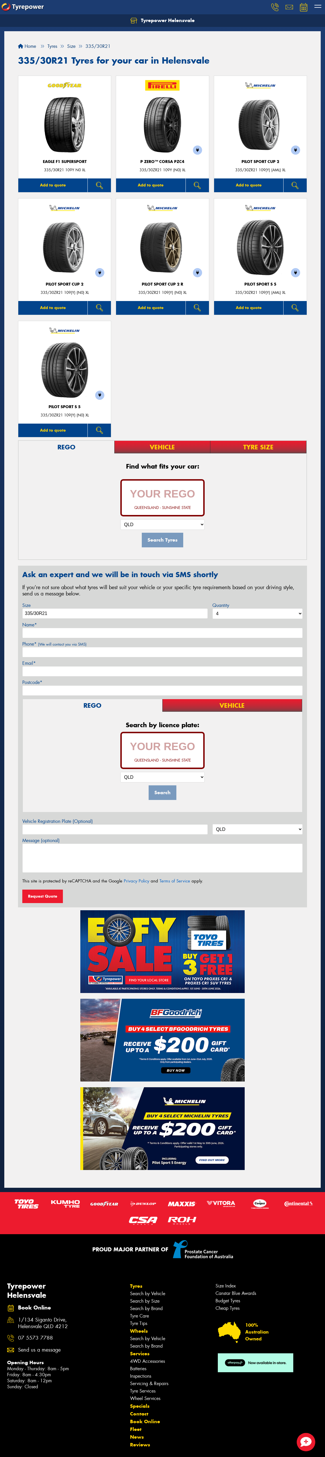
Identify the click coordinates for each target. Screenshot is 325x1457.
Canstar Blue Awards (236, 1293)
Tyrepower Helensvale (162, 20)
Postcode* (32, 682)
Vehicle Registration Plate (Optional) (57, 821)
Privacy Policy (136, 881)
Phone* (54, 644)
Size (26, 605)
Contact (139, 1414)
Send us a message (39, 1350)
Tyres (136, 1286)
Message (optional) (41, 840)
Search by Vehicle (147, 1294)
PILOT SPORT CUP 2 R (162, 284)
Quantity (220, 605)
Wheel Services (145, 1398)
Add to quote (53, 185)
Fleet (135, 1429)
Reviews (140, 1445)
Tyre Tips (138, 1323)
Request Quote (42, 896)
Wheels (139, 1331)
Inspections (140, 1376)
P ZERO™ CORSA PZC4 (162, 161)
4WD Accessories (147, 1361)
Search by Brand (146, 1308)
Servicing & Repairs (149, 1384)
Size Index (226, 1286)
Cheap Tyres (228, 1308)
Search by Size (144, 1301)
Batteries (138, 1369)
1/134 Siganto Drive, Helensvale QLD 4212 (43, 1323)
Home (27, 46)
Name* (29, 625)
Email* (29, 663)
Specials (139, 1406)
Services (139, 1353)
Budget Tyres (228, 1301)
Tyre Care (139, 1316)
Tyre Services (142, 1391)
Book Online (145, 1421)
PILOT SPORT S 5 (260, 284)
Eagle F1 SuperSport (65, 161)
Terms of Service (174, 881)
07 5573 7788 (35, 1338)
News (137, 1437)
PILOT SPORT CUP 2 (260, 161)
